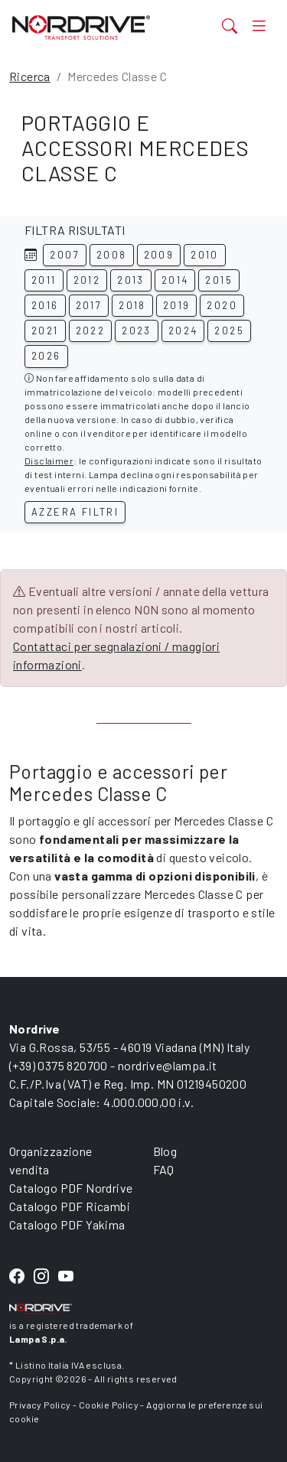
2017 (89, 305)
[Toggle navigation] (259, 25)
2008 (111, 255)
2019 (177, 305)
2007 (65, 255)
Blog (165, 1151)
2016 (45, 305)
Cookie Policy (109, 1404)
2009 (159, 255)
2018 (132, 305)
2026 (46, 356)
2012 (87, 280)
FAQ (163, 1169)
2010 (205, 255)
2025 (229, 330)
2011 (44, 280)
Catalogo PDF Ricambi (69, 1206)
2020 (222, 305)
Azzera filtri (75, 512)
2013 (131, 280)
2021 (45, 330)
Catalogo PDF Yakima (67, 1224)
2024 (183, 330)
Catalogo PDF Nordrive (70, 1187)
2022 (91, 330)
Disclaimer (48, 460)
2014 (175, 280)
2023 (137, 330)
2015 (219, 280)
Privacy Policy (40, 1404)
